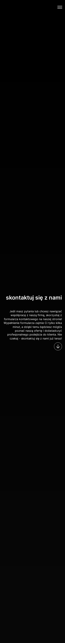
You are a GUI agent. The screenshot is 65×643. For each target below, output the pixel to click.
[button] (60, 7)
